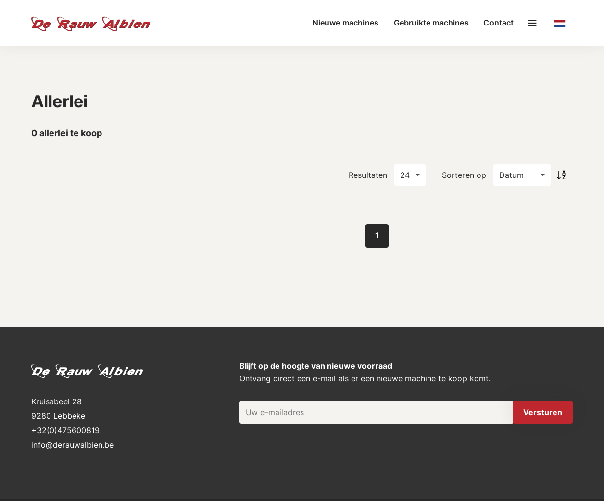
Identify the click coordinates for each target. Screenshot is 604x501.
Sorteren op (464, 175)
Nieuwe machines (345, 22)
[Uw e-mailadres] (376, 412)
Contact (498, 22)
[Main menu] (532, 23)
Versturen (542, 412)
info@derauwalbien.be (72, 445)
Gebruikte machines (431, 22)
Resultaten (368, 175)
